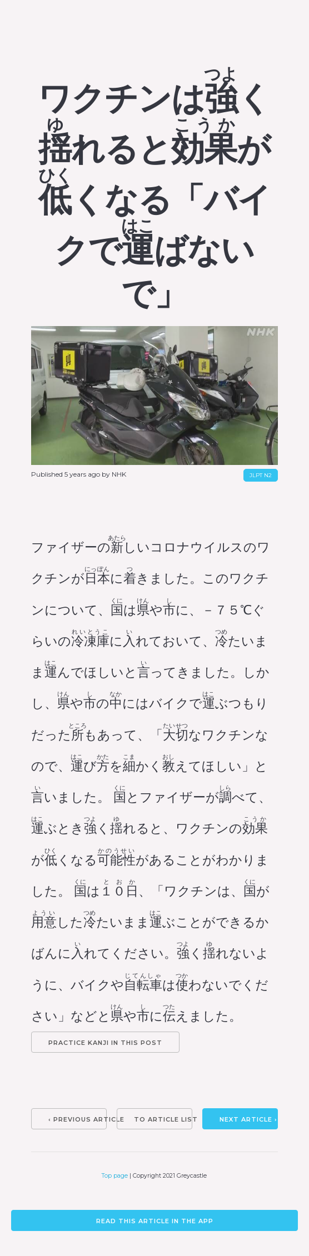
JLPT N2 (261, 475)
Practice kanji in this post (105, 1043)
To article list (163, 1119)
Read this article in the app (154, 1221)
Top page (115, 1175)
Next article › (248, 1119)
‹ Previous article (77, 1119)
